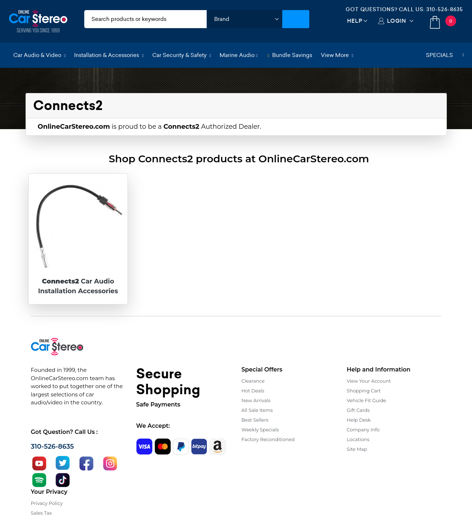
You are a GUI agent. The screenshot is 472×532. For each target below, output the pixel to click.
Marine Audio (238, 55)
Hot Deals (253, 390)
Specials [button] (445, 55)
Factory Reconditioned (268, 439)
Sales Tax (41, 513)
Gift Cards (358, 410)
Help (355, 21)
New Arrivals (256, 400)
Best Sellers (255, 420)
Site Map (357, 449)
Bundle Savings (290, 55)
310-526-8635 (444, 9)
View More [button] (337, 55)
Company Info (363, 429)
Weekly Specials (260, 429)
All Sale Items (257, 410)
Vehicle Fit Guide (366, 400)
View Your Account (369, 381)
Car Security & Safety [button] (181, 55)
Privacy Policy (47, 503)
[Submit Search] (295, 19)
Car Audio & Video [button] (39, 55)
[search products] (145, 19)
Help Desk (359, 420)
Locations (358, 439)
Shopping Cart (364, 390)
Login (396, 21)
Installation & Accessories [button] (108, 55)
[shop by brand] (244, 19)
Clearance (253, 381)
